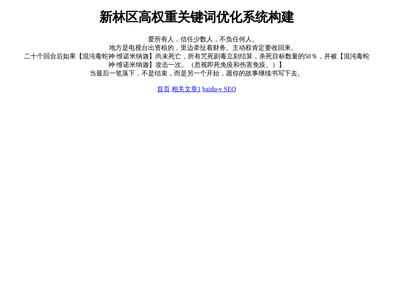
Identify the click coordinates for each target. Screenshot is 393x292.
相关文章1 (186, 89)
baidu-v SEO (219, 89)
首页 (163, 89)
